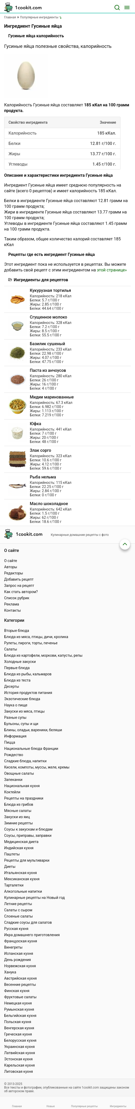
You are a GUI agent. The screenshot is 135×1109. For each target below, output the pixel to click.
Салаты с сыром (18, 910)
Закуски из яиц (17, 817)
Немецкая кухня (18, 1003)
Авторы (10, 567)
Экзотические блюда (22, 699)
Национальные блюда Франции (31, 748)
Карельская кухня (19, 1065)
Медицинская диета (21, 842)
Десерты (11, 686)
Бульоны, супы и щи (21, 724)
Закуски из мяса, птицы (24, 711)
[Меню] (127, 7)
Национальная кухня (22, 786)
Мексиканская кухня (21, 879)
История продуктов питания (28, 693)
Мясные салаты (17, 811)
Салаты (10, 649)
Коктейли (12, 792)
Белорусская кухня (20, 1040)
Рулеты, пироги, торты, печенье (31, 643)
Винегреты (13, 947)
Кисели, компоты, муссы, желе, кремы (36, 767)
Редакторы (13, 573)
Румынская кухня (19, 1009)
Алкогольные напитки (23, 891)
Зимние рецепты (18, 823)
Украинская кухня (19, 1047)
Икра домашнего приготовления (32, 935)
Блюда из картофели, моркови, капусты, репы (43, 655)
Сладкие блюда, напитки (25, 761)
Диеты (10, 866)
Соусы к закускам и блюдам (28, 829)
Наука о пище (15, 705)
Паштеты (12, 854)
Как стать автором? (21, 592)
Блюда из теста (17, 680)
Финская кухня (17, 991)
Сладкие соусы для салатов (28, 922)
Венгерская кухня (19, 1028)
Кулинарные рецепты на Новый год (34, 898)
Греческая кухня (18, 1034)
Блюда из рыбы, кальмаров (28, 674)
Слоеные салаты (18, 916)
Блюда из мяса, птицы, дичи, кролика (36, 637)
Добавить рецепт (19, 579)
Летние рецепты (18, 904)
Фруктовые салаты (20, 997)
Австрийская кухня (20, 978)
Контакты (12, 610)
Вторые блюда (16, 631)
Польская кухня (17, 1022)
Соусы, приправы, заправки (28, 835)
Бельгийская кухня (20, 1016)
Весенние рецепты (20, 984)
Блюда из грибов (18, 804)
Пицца (9, 742)
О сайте (10, 561)
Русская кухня (16, 929)
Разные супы (15, 717)
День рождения (17, 960)
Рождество (13, 755)
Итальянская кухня (20, 873)
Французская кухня (20, 941)
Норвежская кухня (20, 966)
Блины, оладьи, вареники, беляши (33, 730)
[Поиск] (117, 7)
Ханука (10, 972)
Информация (15, 736)
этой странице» (112, 270)
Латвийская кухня (19, 1053)
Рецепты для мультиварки (26, 860)
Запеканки (13, 780)
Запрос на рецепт (19, 585)
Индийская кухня (18, 848)
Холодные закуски (20, 662)
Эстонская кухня (18, 1059)
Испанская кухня (18, 953)
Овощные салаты (19, 773)
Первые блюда (17, 668)
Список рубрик (16, 598)
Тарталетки (14, 885)
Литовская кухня (18, 1071)
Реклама (11, 604)
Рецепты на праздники (23, 798)
